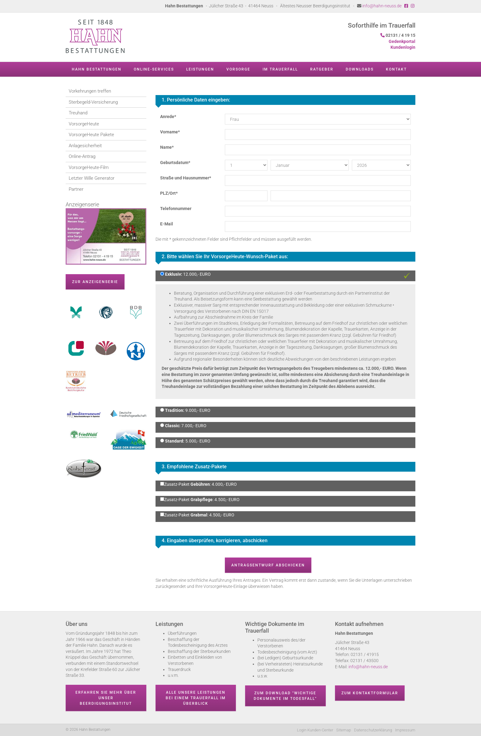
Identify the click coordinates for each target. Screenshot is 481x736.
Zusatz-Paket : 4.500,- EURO (200, 499)
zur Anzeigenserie (95, 282)
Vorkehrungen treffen (90, 91)
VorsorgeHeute (84, 124)
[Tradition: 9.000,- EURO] (162, 410)
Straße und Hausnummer (185, 177)
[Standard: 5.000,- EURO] (162, 441)
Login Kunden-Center (315, 730)
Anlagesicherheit (85, 145)
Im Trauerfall (280, 69)
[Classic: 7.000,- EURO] (162, 425)
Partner (76, 189)
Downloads (360, 69)
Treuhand (78, 113)
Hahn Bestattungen (96, 69)
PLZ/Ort (169, 193)
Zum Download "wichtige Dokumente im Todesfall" (285, 696)
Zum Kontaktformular (369, 693)
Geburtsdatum (175, 162)
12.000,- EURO (187, 274)
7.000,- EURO (185, 425)
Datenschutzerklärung (373, 730)
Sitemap (343, 730)
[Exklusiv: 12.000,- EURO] (162, 274)
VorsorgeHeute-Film (89, 167)
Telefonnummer (175, 208)
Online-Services (154, 69)
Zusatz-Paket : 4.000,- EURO (198, 484)
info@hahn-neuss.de (382, 5)
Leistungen (200, 69)
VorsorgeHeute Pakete (91, 134)
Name (167, 147)
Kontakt (396, 69)
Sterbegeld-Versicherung (93, 102)
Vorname (170, 131)
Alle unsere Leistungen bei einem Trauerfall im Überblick (196, 698)
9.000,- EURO (187, 410)
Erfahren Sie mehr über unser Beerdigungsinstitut (105, 698)
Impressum (405, 730)
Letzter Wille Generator (91, 178)
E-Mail (166, 223)
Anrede (168, 116)
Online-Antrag (82, 156)
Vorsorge (238, 69)
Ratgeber (321, 69)
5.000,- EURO (187, 441)
